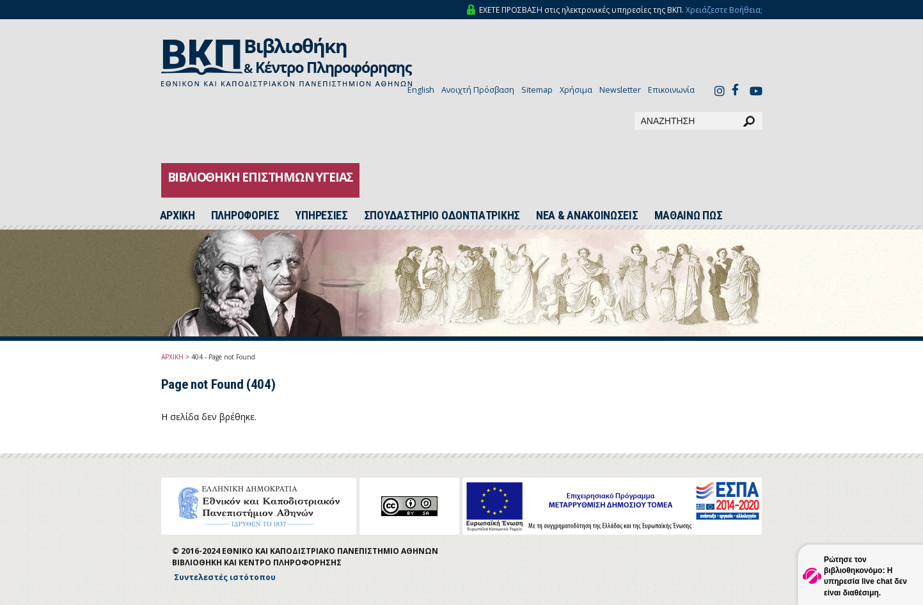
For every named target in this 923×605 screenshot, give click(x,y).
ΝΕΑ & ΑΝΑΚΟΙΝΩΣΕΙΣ (587, 215)
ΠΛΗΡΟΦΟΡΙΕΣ (245, 215)
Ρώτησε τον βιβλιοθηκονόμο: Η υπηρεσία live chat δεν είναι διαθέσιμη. (865, 576)
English (420, 89)
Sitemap (537, 89)
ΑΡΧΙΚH (177, 215)
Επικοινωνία (671, 89)
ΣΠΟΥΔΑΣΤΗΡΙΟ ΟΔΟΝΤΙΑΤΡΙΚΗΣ (442, 215)
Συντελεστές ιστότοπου (225, 577)
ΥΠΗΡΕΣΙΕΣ (321, 215)
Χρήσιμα (576, 89)
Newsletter (620, 89)
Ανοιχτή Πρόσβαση (477, 89)
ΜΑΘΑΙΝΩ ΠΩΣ (688, 215)
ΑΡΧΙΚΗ (172, 356)
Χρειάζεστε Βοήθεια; (724, 9)
